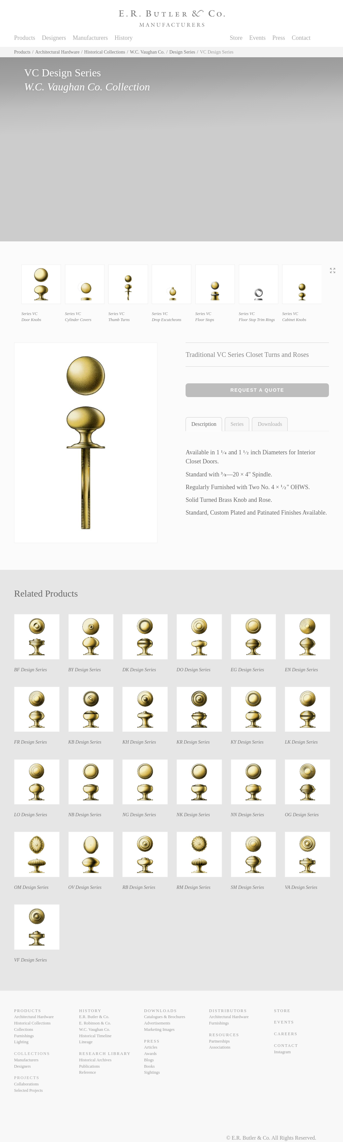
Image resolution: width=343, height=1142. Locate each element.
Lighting (21, 1042)
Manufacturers (90, 37)
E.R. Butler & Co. (94, 1016)
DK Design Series (139, 669)
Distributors (228, 1010)
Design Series (182, 52)
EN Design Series (301, 669)
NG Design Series (139, 814)
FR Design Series (30, 742)
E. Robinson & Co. (95, 1023)
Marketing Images (159, 1029)
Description (203, 424)
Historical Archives (95, 1060)
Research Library (105, 1053)
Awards (150, 1053)
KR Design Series (193, 742)
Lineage (85, 1042)
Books (149, 1066)
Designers (54, 37)
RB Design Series (138, 887)
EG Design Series (247, 669)
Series (237, 424)
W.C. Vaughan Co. (147, 52)
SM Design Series (247, 887)
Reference (87, 1072)
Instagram (282, 1052)
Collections (23, 1029)
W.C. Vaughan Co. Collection (87, 87)
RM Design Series (193, 887)
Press (278, 37)
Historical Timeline (95, 1036)
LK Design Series (301, 742)
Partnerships (219, 1041)
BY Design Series (84, 669)
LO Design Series (30, 814)
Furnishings (24, 1036)
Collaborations (26, 1084)
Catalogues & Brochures (164, 1016)
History (124, 37)
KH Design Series (139, 742)
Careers (285, 1034)
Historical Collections (104, 52)
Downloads (270, 424)
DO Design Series (193, 669)
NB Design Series (84, 814)
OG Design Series (302, 814)
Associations (219, 1047)
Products (24, 37)
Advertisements (157, 1023)
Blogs (149, 1060)
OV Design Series (84, 887)
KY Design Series (247, 742)
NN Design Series (247, 814)
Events (257, 37)
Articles (150, 1047)
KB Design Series (84, 742)
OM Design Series (31, 887)
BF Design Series (30, 669)
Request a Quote (257, 390)
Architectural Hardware (57, 52)
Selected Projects (28, 1090)
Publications (89, 1066)
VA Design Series (301, 887)
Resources (224, 1035)
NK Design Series (193, 814)
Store (236, 37)
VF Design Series (30, 960)
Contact (301, 37)
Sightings (152, 1072)
